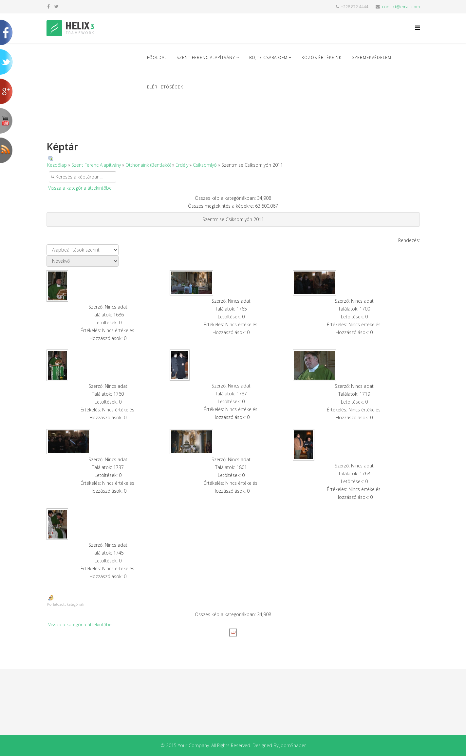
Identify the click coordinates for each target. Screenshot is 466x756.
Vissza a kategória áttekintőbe (80, 188)
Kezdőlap (57, 165)
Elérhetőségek (165, 87)
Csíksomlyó (205, 165)
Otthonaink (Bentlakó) (148, 165)
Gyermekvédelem (371, 57)
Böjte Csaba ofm (268, 57)
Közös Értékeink (322, 57)
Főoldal (157, 57)
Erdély (182, 165)
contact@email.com (401, 6)
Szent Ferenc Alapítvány (206, 57)
